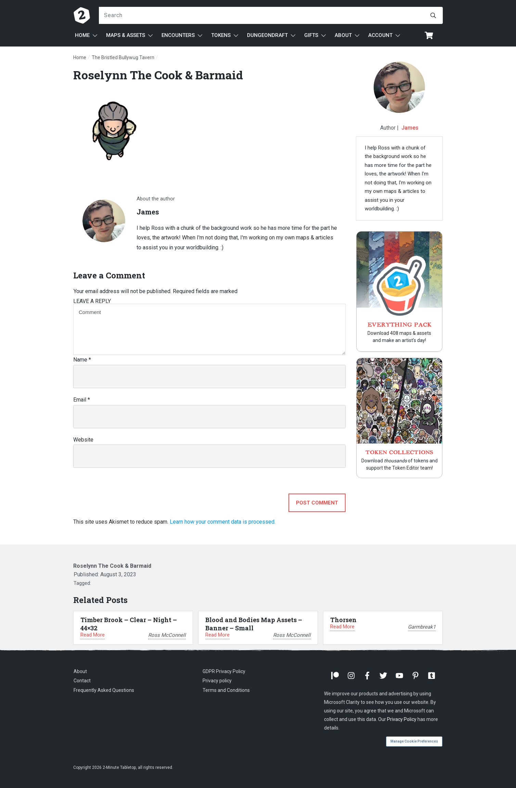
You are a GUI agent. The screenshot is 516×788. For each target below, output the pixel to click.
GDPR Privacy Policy (224, 671)
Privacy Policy (401, 719)
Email (81, 399)
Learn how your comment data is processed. (222, 521)
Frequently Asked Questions (104, 690)
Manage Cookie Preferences (414, 741)
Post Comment (317, 503)
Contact (82, 680)
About (80, 671)
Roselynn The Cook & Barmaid (158, 74)
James (409, 127)
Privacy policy (217, 680)
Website (83, 439)
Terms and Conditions (226, 690)
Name (82, 359)
